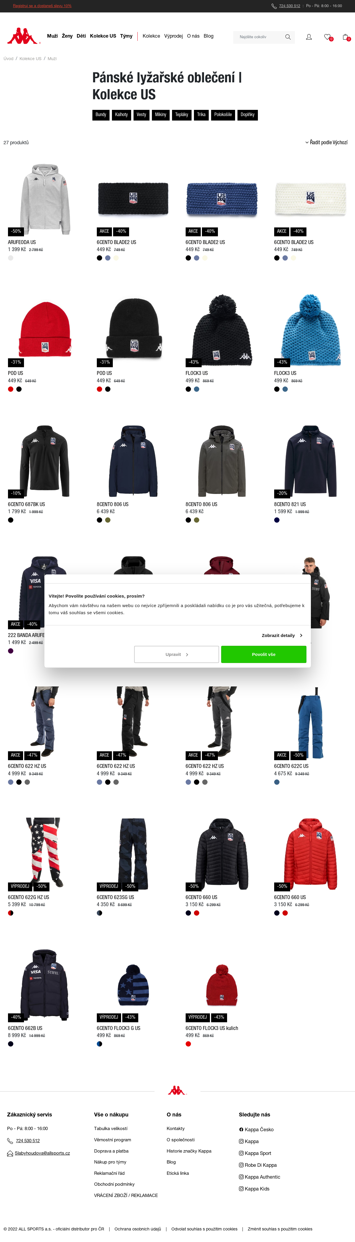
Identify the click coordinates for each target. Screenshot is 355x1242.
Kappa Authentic (259, 1177)
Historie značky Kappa (189, 1151)
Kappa (249, 1142)
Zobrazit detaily (278, 635)
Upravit (177, 654)
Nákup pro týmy (110, 1162)
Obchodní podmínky (114, 1184)
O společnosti (181, 1140)
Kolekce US (30, 59)
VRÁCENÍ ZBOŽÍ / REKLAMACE (126, 1196)
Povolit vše (263, 654)
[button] (309, 37)
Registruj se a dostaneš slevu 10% (42, 6)
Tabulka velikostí (110, 1129)
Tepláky (181, 115)
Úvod (8, 59)
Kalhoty (121, 115)
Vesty (141, 115)
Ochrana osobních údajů (138, 1229)
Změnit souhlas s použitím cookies (280, 1229)
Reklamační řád (109, 1174)
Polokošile (223, 115)
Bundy (101, 115)
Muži (52, 59)
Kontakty (176, 1129)
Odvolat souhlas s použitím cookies (204, 1229)
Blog (171, 1162)
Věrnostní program (112, 1140)
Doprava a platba (111, 1151)
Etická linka (178, 1174)
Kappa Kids (254, 1189)
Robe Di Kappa (258, 1166)
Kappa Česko (256, 1130)
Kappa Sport (255, 1154)
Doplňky (248, 115)
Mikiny (160, 115)
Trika (201, 115)
